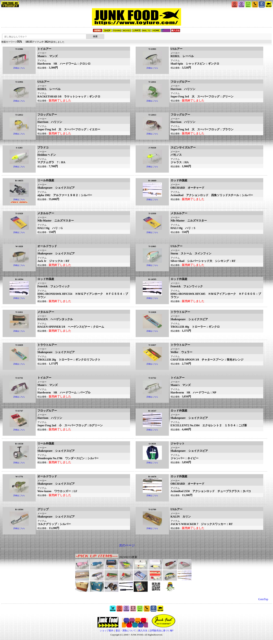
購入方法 (142, 630)
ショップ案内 (106, 630)
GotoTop (263, 599)
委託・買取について (126, 630)
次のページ (127, 545)
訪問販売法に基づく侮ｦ (161, 630)
